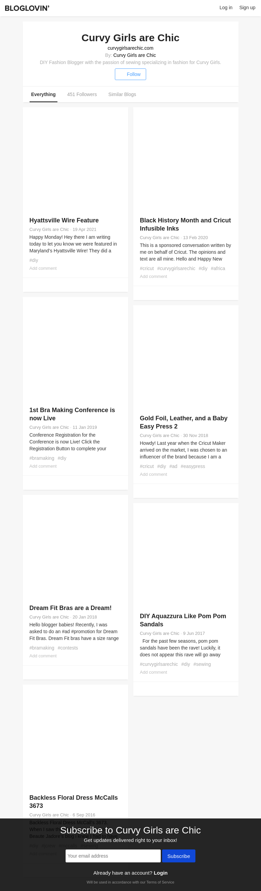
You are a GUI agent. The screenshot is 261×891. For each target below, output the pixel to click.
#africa (218, 268)
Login (161, 873)
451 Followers (82, 94)
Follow (130, 74)
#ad (173, 466)
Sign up (247, 7)
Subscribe (179, 856)
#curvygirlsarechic (176, 268)
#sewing (202, 664)
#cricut (147, 268)
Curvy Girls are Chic (134, 55)
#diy (34, 260)
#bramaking (42, 458)
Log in (226, 7)
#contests (68, 648)
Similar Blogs (122, 94)
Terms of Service (160, 882)
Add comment (43, 268)
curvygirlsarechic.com (131, 48)
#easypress (193, 466)
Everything (43, 94)
